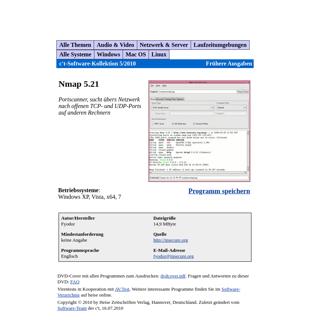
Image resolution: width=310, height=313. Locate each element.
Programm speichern (219, 191)
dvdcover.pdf (173, 276)
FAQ (74, 281)
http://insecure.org (170, 240)
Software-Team (72, 308)
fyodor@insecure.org (173, 256)
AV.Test (122, 289)
